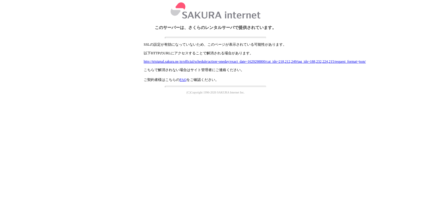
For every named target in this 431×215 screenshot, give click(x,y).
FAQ (183, 80)
